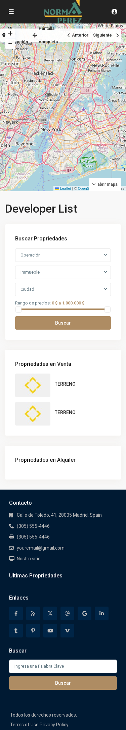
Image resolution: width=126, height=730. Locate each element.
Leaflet (63, 188)
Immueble (30, 272)
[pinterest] (33, 630)
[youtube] (50, 630)
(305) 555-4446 (33, 526)
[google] (84, 613)
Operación (30, 255)
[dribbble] (67, 613)
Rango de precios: (33, 302)
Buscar (63, 323)
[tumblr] (16, 630)
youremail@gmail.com (41, 548)
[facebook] (16, 613)
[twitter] (50, 613)
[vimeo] (67, 630)
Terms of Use (24, 724)
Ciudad (27, 289)
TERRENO (65, 384)
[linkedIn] (102, 613)
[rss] (33, 613)
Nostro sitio (29, 558)
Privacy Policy (54, 724)
